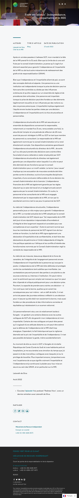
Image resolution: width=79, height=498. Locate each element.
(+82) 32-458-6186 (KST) (24, 433)
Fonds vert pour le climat (26, 451)
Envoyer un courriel (22, 430)
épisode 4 (30, 391)
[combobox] (69, 496)
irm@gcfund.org (20, 465)
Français (67, 496)
